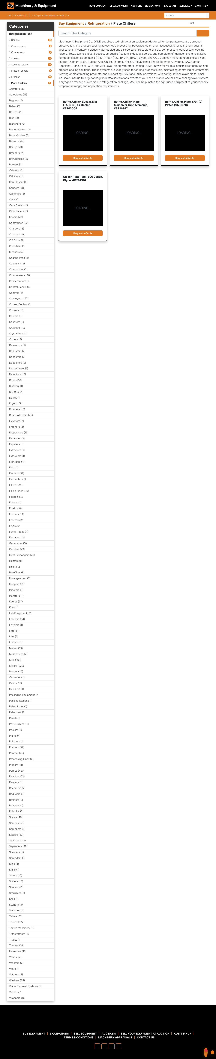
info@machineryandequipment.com (51, 15)
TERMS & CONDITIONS (78, 1037)
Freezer (15, 76)
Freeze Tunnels (19, 70)
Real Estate (170, 6)
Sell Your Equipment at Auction (145, 1033)
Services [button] (185, 6)
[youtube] (119, 1046)
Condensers (18, 52)
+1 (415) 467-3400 (18, 15)
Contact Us (146, 1037)
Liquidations (152, 6)
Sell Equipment (119, 6)
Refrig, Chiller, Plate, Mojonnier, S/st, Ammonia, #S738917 (131, 105)
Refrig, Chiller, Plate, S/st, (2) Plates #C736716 (183, 103)
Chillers (15, 39)
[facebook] (97, 1046)
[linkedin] (104, 1046)
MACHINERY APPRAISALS (115, 1037)
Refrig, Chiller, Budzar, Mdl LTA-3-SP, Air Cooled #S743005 (80, 105)
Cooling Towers (19, 64)
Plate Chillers (19, 82)
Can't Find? (201, 6)
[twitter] (112, 1046)
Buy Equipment (98, 6)
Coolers (15, 58)
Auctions (136, 6)
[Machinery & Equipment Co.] (108, 1024)
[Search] (185, 15)
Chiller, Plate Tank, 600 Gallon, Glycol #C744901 (83, 178)
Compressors (18, 46)
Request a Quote (82, 158)
